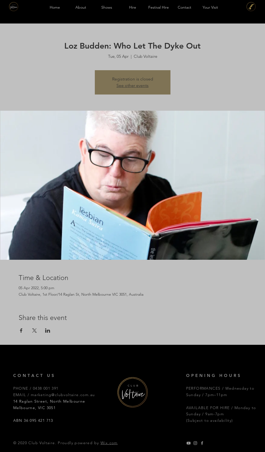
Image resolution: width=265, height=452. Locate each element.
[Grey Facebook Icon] (202, 443)
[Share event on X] (34, 330)
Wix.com (109, 442)
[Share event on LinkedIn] (47, 330)
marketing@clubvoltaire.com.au (63, 394)
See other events (132, 85)
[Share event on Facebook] (21, 330)
